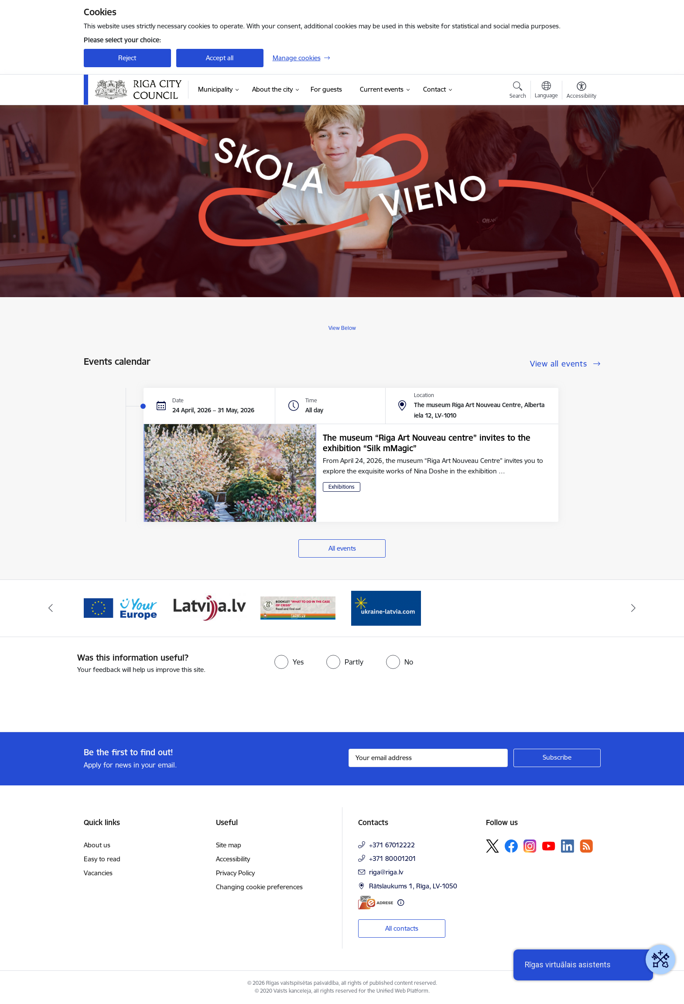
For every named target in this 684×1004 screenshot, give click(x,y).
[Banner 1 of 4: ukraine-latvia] (386, 607)
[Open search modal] (517, 91)
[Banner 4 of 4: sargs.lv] (298, 607)
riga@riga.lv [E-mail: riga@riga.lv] (386, 872)
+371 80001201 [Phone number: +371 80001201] (392, 858)
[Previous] (50, 608)
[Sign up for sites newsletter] (557, 758)
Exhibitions (341, 486)
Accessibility (233, 859)
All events (342, 548)
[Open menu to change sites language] (546, 91)
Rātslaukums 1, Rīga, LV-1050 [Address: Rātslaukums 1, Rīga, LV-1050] (413, 886)
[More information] (400, 902)
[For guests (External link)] (326, 89)
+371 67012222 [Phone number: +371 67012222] (392, 845)
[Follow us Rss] (586, 846)
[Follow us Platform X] (492, 846)
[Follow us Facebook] (511, 846)
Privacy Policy (235, 873)
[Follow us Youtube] (548, 845)
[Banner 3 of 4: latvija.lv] (209, 607)
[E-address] (375, 902)
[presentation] (73, 699)
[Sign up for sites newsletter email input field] (428, 758)
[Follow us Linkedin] (567, 846)
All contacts (401, 928)
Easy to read (102, 859)
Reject (127, 58)
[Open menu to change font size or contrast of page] (581, 91)
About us (97, 845)
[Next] (633, 608)
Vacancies (98, 873)
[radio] (289, 662)
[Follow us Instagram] (530, 846)
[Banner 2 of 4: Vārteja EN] (121, 607)
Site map (228, 845)
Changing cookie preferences (259, 887)
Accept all (219, 58)
